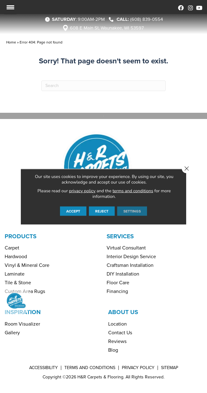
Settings (132, 211)
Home (11, 42)
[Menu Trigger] (10, 7)
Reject (101, 211)
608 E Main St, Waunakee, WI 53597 (107, 28)
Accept (73, 211)
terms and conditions (133, 191)
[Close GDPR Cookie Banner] (186, 168)
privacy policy (82, 191)
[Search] (103, 85)
